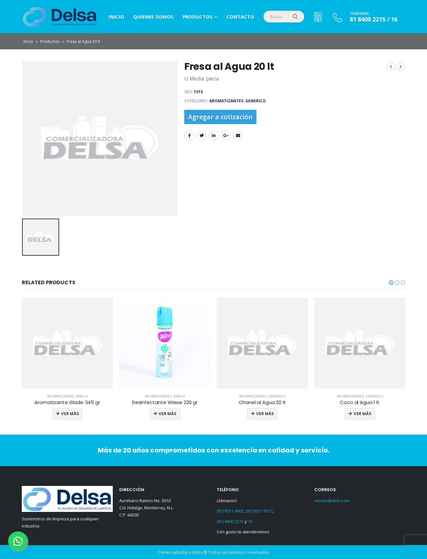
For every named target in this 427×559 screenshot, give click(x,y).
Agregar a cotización (220, 116)
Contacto (240, 16)
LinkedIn (214, 135)
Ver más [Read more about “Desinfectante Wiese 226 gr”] (167, 413)
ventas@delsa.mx (332, 500)
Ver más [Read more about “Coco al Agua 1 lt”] (362, 413)
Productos (198, 16)
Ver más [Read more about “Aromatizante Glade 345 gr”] (70, 413)
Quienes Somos (153, 16)
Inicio (116, 16)
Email (238, 135)
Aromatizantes (226, 101)
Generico (255, 101)
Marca (81, 396)
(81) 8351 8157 (259, 511)
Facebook (189, 135)
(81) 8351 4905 (230, 511)
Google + (226, 135)
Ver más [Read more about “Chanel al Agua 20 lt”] (265, 413)
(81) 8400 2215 (230, 521)
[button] (391, 282)
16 (250, 521)
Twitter (201, 135)
